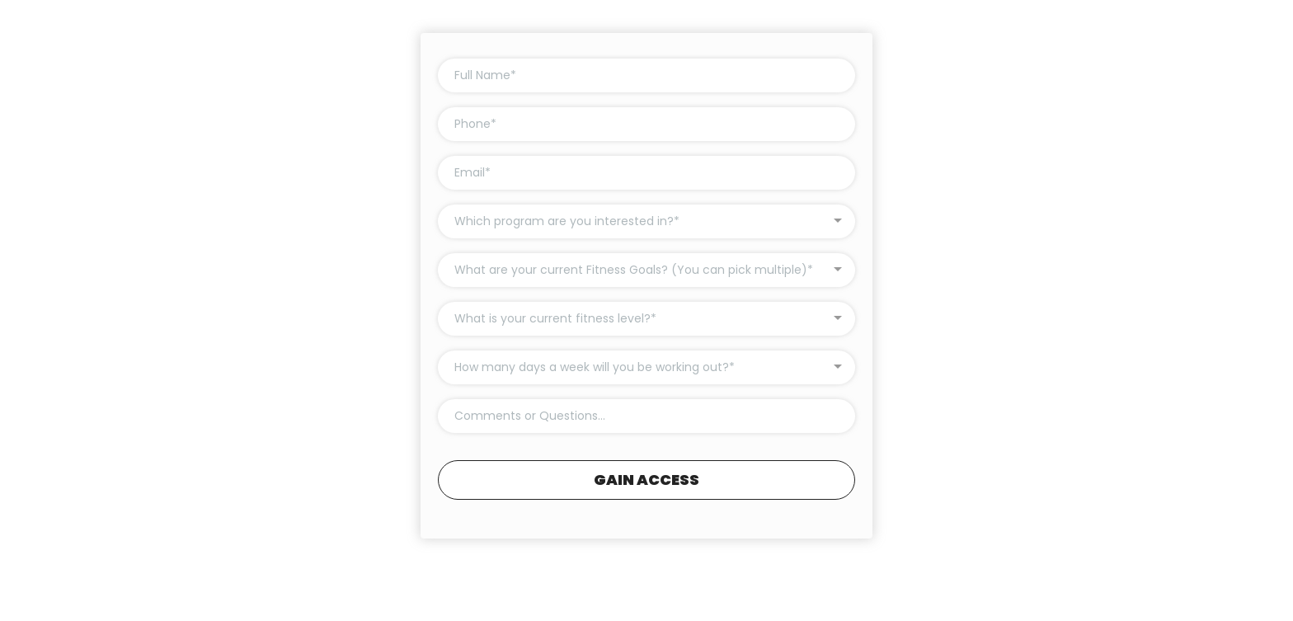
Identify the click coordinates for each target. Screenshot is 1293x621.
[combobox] (646, 221)
